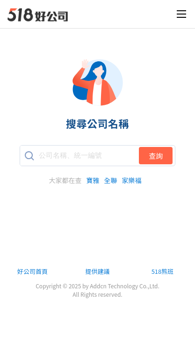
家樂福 (132, 180)
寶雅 (93, 180)
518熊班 (163, 271)
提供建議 (97, 271)
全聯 (110, 180)
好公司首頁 (32, 271)
